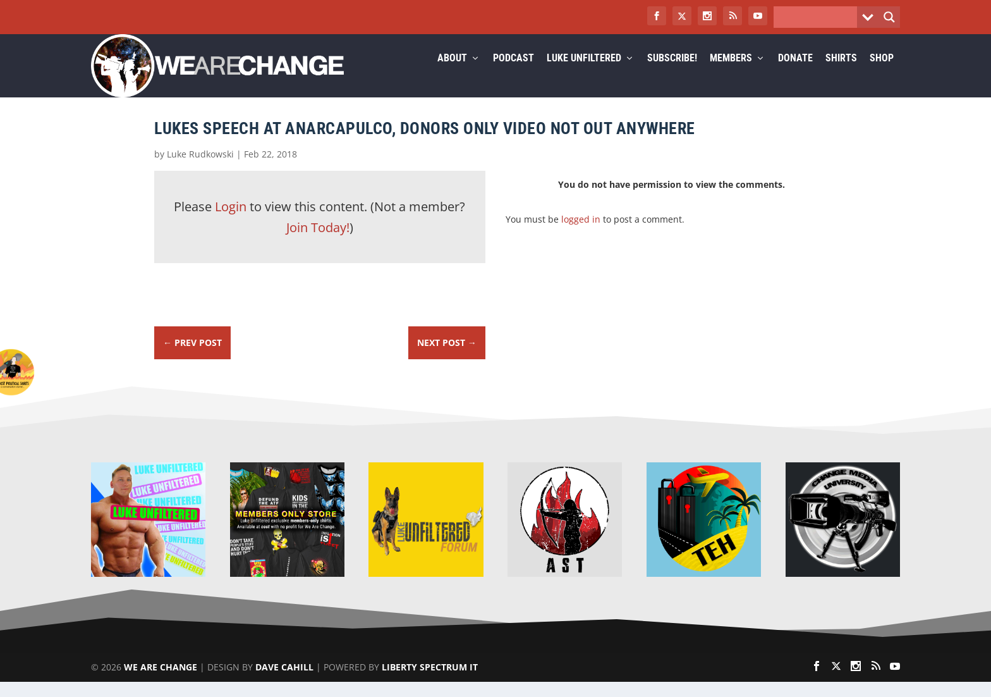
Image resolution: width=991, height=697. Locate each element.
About (452, 73)
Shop (882, 73)
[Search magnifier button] (889, 17)
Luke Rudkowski (200, 169)
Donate (795, 73)
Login (230, 221)
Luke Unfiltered (584, 73)
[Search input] (818, 17)
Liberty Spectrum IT (430, 682)
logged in (580, 234)
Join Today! (318, 242)
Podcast (513, 73)
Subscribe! (672, 73)
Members (731, 73)
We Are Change (160, 682)
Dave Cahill (284, 682)
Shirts (841, 73)
